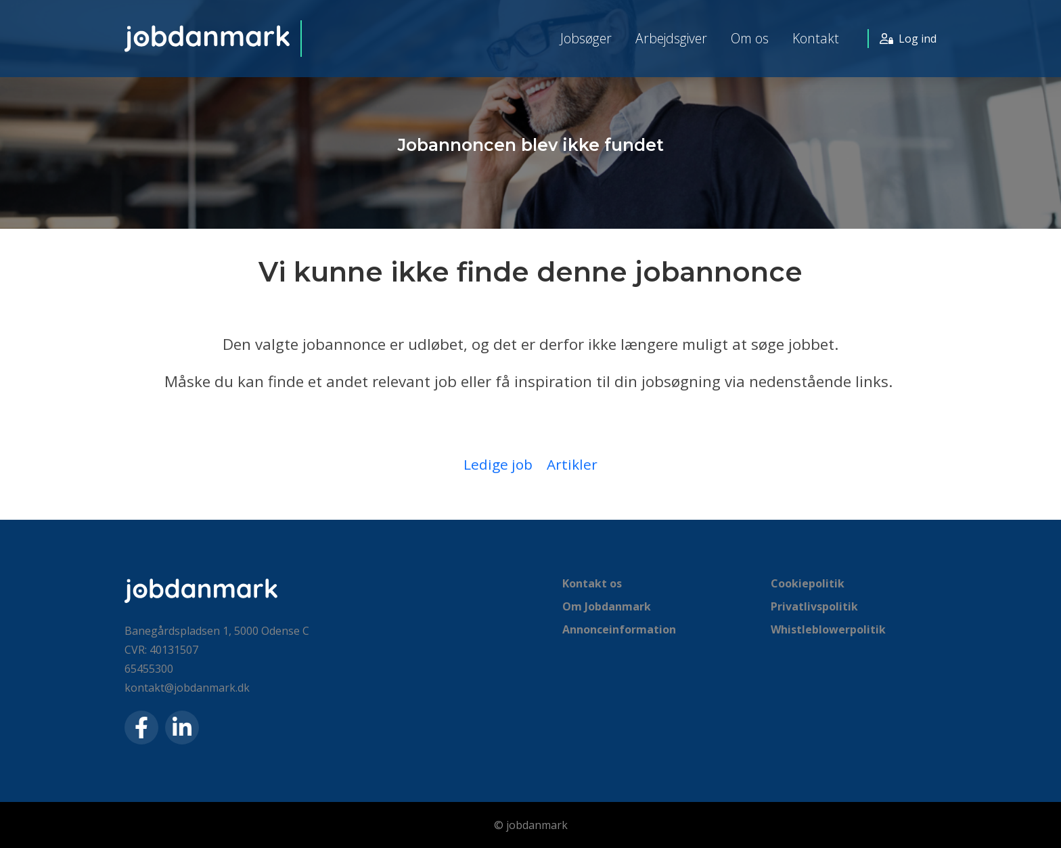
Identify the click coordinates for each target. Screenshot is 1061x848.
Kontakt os (592, 583)
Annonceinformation (619, 629)
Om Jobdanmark (606, 606)
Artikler (572, 464)
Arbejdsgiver (671, 38)
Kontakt (815, 38)
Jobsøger (586, 38)
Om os (750, 38)
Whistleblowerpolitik (828, 629)
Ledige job (498, 464)
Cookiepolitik (807, 583)
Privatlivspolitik (814, 606)
